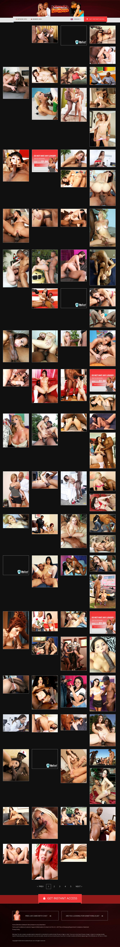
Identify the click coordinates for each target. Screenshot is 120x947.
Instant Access (35, 925)
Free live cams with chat (36, 916)
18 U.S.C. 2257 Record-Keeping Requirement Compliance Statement (70, 927)
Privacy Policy (16, 929)
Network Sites (22, 19)
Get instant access (97, 19)
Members (19, 925)
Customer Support (30, 927)
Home (14, 925)
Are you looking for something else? (82, 916)
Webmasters (40, 927)
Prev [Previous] (41, 886)
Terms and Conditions (18, 927)
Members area (37, 19)
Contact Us (47, 927)
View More (42, 925)
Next (78, 886)
